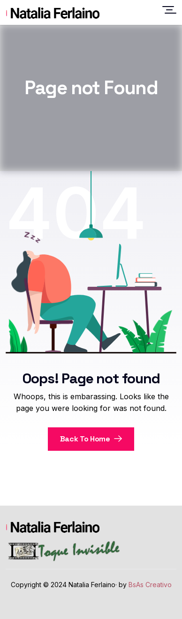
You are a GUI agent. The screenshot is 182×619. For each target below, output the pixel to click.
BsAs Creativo (150, 585)
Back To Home (91, 439)
